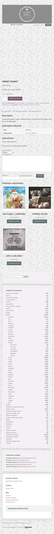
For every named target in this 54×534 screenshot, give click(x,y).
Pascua (37, 103)
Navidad (10, 374)
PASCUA (31, 105)
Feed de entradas (11, 498)
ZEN (9, 402)
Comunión (13, 349)
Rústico (10, 390)
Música (10, 372)
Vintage (10, 400)
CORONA (26, 105)
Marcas (8, 308)
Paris (9, 379)
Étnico (10, 338)
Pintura (8, 428)
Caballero (11, 325)
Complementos (10, 300)
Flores (10, 357)
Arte (9, 319)
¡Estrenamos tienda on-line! (28, 458)
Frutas (10, 360)
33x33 (17, 103)
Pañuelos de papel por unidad (15, 407)
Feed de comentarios (12, 500)
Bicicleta (10, 323)
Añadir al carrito (15, 98)
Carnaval (13, 347)
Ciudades (11, 327)
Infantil (10, 362)
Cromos (8, 302)
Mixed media (9, 310)
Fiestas (10, 342)
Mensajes (11, 368)
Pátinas (8, 420)
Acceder (8, 495)
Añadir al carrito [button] (14, 221)
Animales (21, 103)
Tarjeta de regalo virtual (13, 441)
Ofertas (8, 404)
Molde (8, 312)
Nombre (5, 175)
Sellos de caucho (11, 430)
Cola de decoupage (11, 297)
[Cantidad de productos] (4, 98)
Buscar (26, 276)
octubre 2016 (10, 488)
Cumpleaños (14, 351)
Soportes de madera (12, 437)
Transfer (8, 443)
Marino (10, 366)
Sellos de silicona (11, 432)
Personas (11, 381)
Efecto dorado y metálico (13, 306)
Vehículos (11, 396)
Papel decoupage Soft (12, 413)
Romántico (11, 387)
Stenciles (8, 439)
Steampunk (11, 392)
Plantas (41, 103)
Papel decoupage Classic (13, 411)
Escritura (10, 334)
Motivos (8, 315)
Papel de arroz (10, 409)
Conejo (26, 103)
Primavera (46, 103)
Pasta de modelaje (11, 415)
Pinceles (8, 426)
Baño (9, 321)
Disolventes (9, 304)
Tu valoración (7, 154)
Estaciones (31, 103)
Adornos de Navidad (12, 293)
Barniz (8, 295)
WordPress (13, 527)
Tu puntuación (7, 150)
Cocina (10, 330)
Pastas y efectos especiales (14, 417)
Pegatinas (9, 424)
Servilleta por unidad (7, 105)
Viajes (10, 398)
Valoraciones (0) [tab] (36, 111)
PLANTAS (37, 105)
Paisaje (10, 377)
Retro (9, 385)
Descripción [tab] (7, 111)
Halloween (13, 353)
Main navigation (18, 24)
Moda (9, 370)
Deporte (10, 332)
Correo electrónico (25, 175)
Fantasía (10, 340)
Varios (10, 394)
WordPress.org (10, 502)
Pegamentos (9, 422)
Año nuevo (13, 345)
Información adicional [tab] (21, 111)
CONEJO (20, 105)
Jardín (10, 364)
